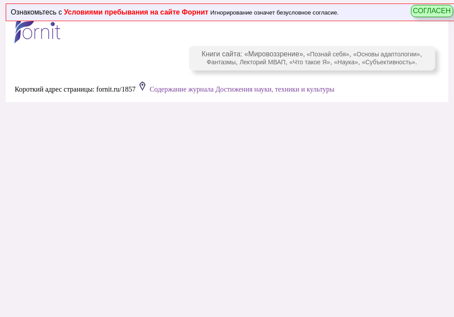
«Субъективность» (388, 62)
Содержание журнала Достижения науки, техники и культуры (241, 89)
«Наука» (346, 62)
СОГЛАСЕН (432, 11)
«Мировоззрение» (273, 54)
